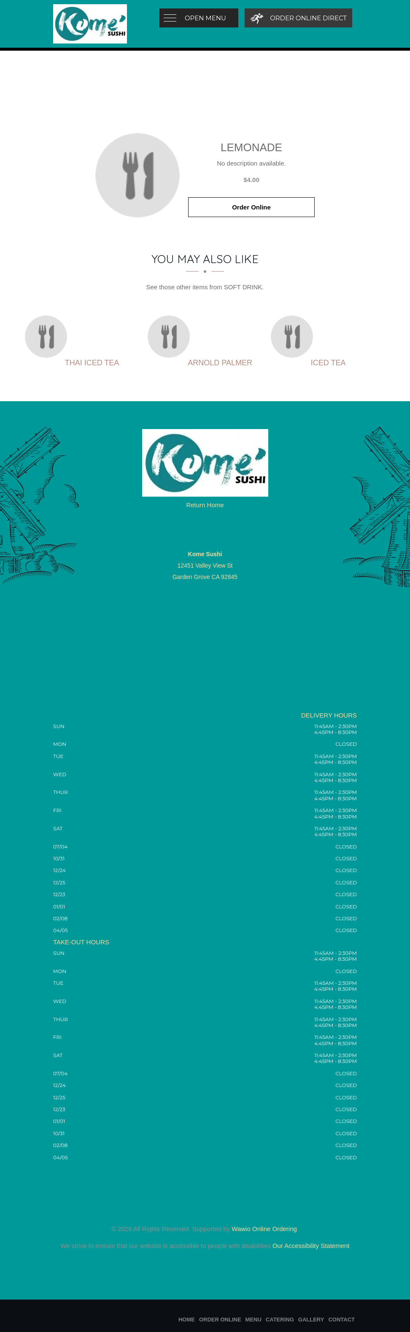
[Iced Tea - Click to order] (294, 336)
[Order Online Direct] (298, 17)
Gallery (311, 1319)
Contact (341, 1319)
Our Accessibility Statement (310, 1245)
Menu (253, 1319)
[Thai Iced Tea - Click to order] (48, 336)
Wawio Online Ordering (264, 1228)
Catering (280, 1319)
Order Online (251, 207)
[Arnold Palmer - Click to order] (171, 336)
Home (186, 1319)
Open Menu (205, 18)
